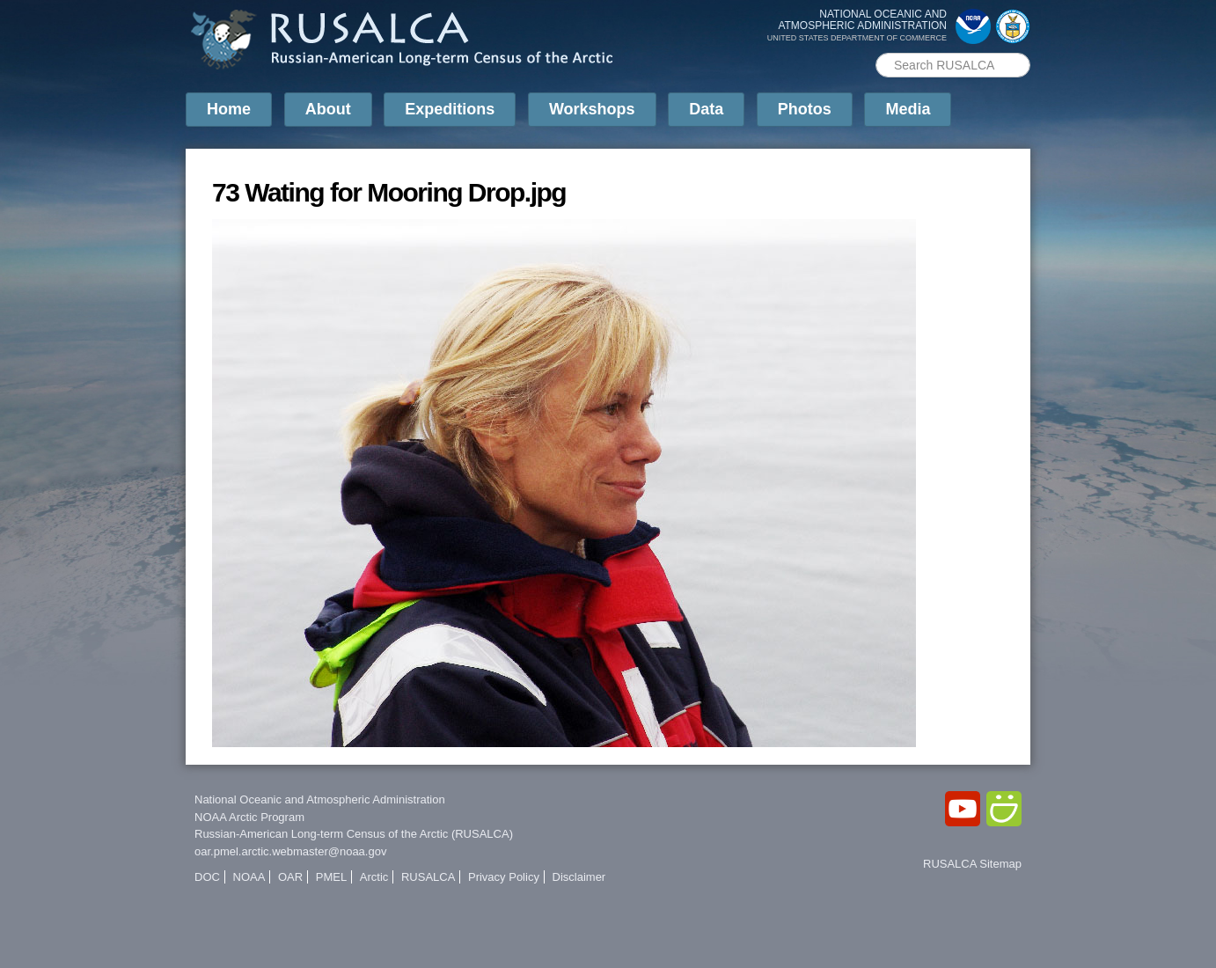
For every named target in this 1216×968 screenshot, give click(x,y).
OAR (290, 877)
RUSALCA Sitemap (972, 863)
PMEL (331, 877)
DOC (207, 877)
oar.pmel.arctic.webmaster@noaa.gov (290, 851)
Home (229, 109)
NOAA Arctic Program (249, 817)
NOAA (249, 877)
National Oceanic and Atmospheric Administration (319, 799)
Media (907, 109)
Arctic (374, 877)
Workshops (592, 109)
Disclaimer (579, 877)
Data (706, 109)
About (328, 109)
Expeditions (449, 109)
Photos (804, 109)
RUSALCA (428, 877)
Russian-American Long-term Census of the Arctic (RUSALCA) (353, 833)
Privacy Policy (503, 877)
